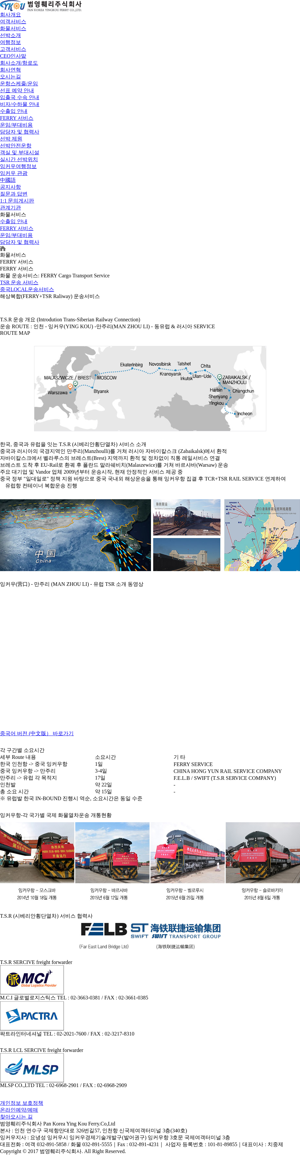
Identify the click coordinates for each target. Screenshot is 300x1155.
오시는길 (10, 76)
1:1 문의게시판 (17, 200)
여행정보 (10, 42)
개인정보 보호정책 (21, 1103)
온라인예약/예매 (19, 1110)
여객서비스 (13, 21)
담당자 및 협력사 (19, 132)
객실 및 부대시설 (19, 152)
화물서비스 (13, 28)
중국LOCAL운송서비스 (27, 289)
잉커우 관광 (14, 173)
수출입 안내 (14, 111)
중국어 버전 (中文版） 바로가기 (37, 733)
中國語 (8, 180)
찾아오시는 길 (16, 1117)
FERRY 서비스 (16, 118)
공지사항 (10, 187)
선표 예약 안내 (17, 90)
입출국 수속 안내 (19, 97)
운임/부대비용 (16, 125)
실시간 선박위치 (19, 159)
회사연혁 (10, 70)
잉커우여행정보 (18, 166)
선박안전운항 (15, 145)
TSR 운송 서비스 (19, 282)
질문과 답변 (14, 194)
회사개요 (10, 14)
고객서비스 (13, 49)
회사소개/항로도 (19, 63)
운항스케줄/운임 (19, 83)
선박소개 (10, 35)
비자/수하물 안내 (19, 104)
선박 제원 (11, 138)
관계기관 (10, 207)
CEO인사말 (13, 56)
